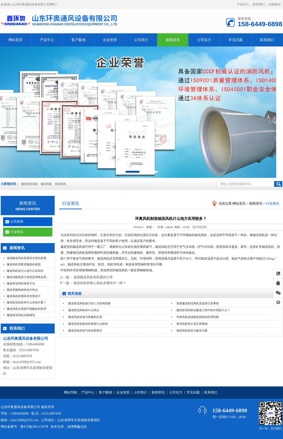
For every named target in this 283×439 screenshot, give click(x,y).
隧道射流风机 (29, 184)
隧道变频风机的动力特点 (22, 289)
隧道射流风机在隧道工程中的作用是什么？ (203, 310)
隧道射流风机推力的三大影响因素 (89, 303)
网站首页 (15, 40)
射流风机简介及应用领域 (191, 323)
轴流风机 (79, 235)
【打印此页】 (199, 227)
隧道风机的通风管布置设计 (24, 296)
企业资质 (110, 40)
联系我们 (259, 4)
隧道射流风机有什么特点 (83, 310)
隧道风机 (46, 184)
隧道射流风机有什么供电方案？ (26, 302)
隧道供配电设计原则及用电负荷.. (27, 277)
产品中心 (243, 4)
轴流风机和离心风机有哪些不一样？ (99, 283)
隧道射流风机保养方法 (21, 283)
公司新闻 (16, 221)
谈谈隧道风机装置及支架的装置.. (27, 258)
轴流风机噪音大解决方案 (191, 330)
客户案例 (78, 40)
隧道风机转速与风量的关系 (85, 317)
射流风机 (60, 184)
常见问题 (236, 40)
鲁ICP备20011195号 (34, 426)
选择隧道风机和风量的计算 (93, 277)
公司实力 (204, 40)
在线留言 (275, 4)
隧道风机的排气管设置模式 (85, 330)
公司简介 (141, 40)
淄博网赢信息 (77, 426)
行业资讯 (16, 232)
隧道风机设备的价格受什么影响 (88, 323)
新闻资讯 (173, 40)
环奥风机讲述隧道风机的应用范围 (197, 317)
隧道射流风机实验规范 (21, 315)
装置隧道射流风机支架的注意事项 (197, 303)
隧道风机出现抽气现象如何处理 (26, 308)
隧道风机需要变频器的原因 (24, 264)
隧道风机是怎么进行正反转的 (25, 270)
